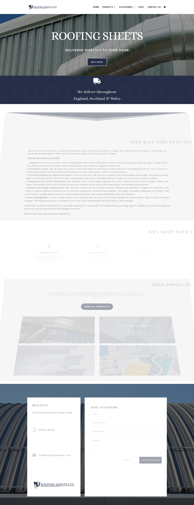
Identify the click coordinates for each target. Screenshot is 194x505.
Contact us (154, 7)
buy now (94, 62)
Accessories (126, 7)
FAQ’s (141, 7)
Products (107, 7)
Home (96, 7)
